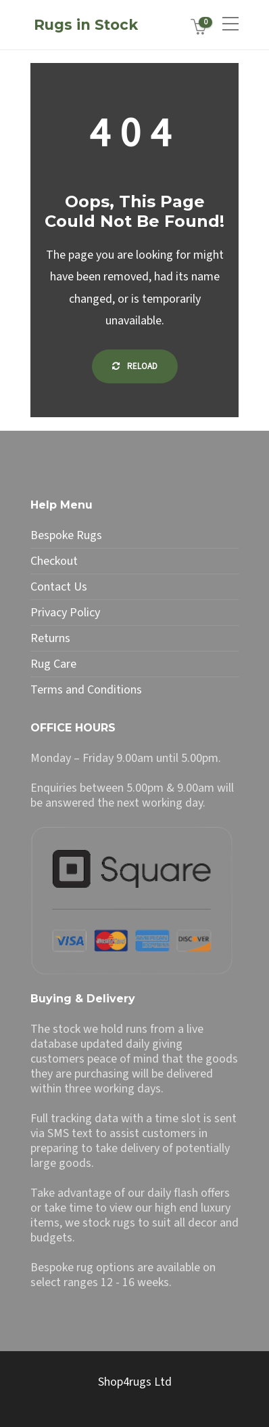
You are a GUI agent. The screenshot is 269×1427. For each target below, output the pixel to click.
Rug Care (53, 664)
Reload (134, 366)
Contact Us (58, 587)
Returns (50, 638)
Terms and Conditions (86, 690)
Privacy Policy (65, 612)
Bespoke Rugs (66, 535)
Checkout (54, 561)
